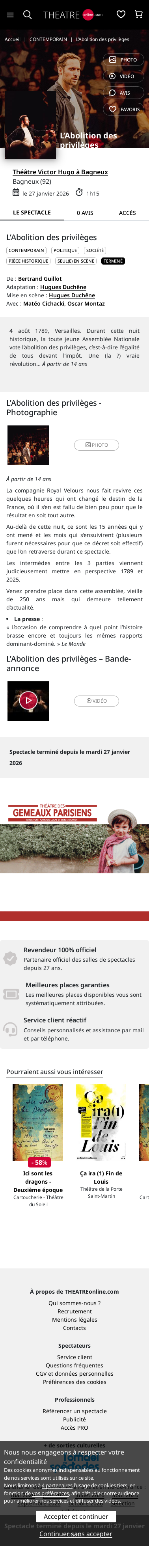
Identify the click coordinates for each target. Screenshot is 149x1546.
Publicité (74, 1419)
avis (119, 93)
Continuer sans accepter (75, 1533)
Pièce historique (28, 261)
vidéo (121, 76)
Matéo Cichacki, (44, 303)
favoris (124, 109)
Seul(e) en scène (76, 261)
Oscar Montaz (86, 303)
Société (95, 250)
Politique (65, 250)
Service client (74, 1357)
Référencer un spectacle (75, 1411)
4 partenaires (57, 1485)
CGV (41, 1373)
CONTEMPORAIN (26, 250)
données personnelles (84, 1373)
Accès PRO (74, 1427)
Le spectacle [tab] (32, 212)
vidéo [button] (97, 700)
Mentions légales (74, 1319)
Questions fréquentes (74, 1365)
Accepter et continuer (76, 1516)
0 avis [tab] (85, 212)
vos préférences (50, 1493)
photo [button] (97, 445)
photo (123, 59)
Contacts (74, 1328)
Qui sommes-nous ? (74, 1303)
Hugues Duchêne (63, 287)
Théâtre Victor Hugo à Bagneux (60, 172)
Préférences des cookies (74, 1382)
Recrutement (75, 1311)
